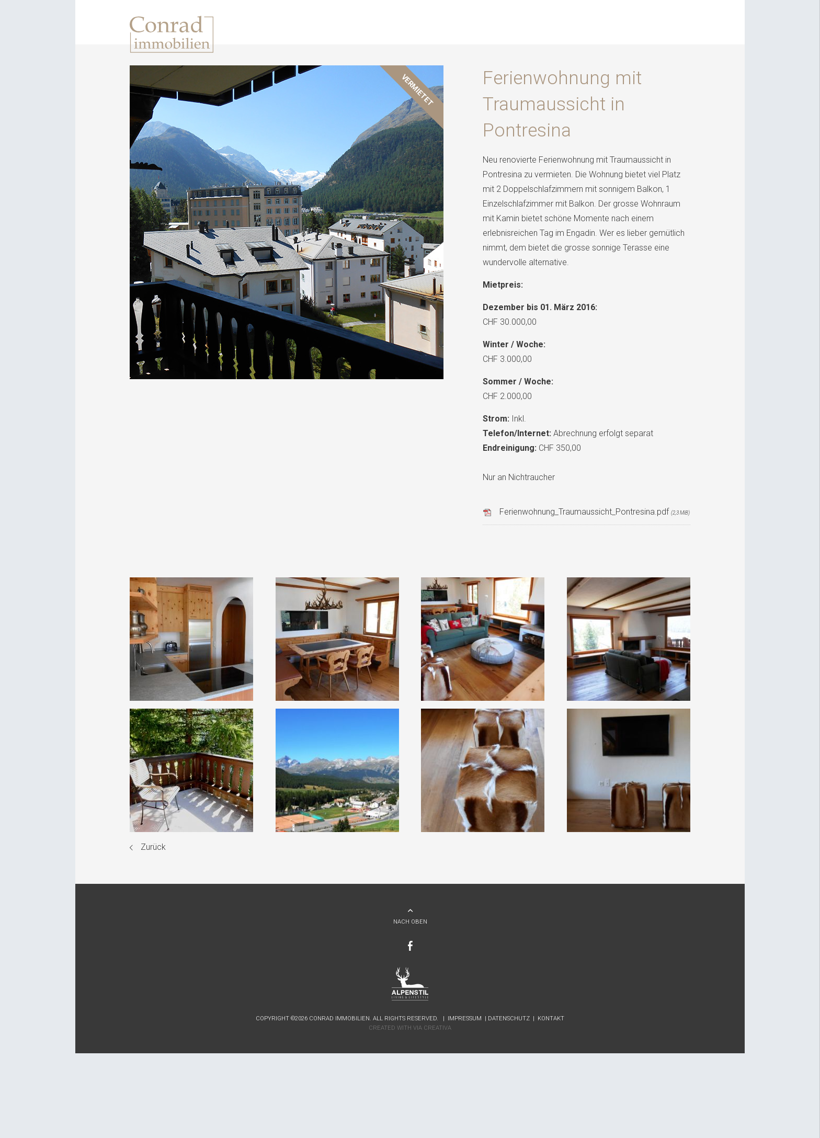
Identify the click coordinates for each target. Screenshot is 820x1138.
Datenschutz (509, 1018)
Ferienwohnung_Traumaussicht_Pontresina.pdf (594, 512)
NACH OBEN (410, 921)
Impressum (465, 1018)
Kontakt (551, 1018)
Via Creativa (432, 1028)
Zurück (153, 847)
